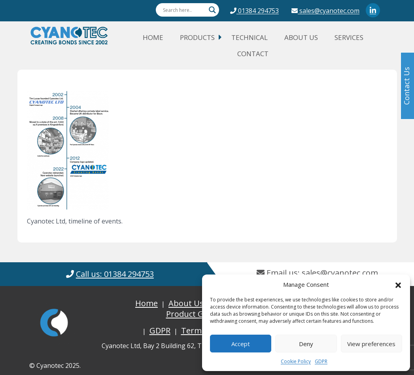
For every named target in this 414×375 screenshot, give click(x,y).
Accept (240, 344)
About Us (301, 37)
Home (153, 37)
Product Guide (193, 314)
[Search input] (184, 9)
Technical (249, 37)
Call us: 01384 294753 (115, 274)
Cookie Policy (296, 361)
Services (349, 37)
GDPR (321, 361)
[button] (398, 284)
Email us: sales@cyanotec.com (317, 272)
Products (197, 37)
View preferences (371, 344)
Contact (252, 53)
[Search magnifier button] (212, 9)
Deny (306, 344)
